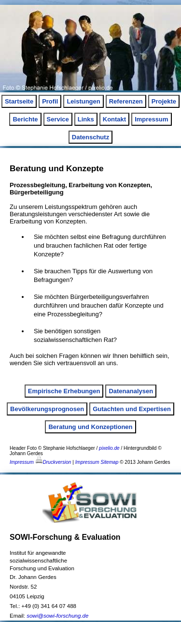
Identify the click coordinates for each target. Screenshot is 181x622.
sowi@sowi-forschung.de (57, 616)
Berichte (25, 119)
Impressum (151, 119)
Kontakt (114, 119)
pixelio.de (109, 448)
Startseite (19, 101)
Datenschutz (90, 137)
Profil (50, 101)
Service (58, 119)
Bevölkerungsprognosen (47, 409)
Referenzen (126, 101)
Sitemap (109, 462)
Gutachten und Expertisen (132, 409)
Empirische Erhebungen (64, 391)
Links (86, 119)
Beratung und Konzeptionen (90, 426)
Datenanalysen (131, 391)
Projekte (164, 101)
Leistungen (83, 101)
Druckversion (53, 462)
